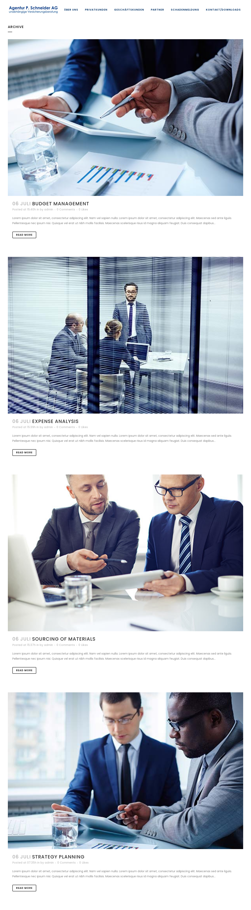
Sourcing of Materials (63, 639)
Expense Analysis (55, 421)
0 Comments (66, 209)
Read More (24, 234)
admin (48, 209)
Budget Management (60, 203)
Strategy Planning (58, 857)
